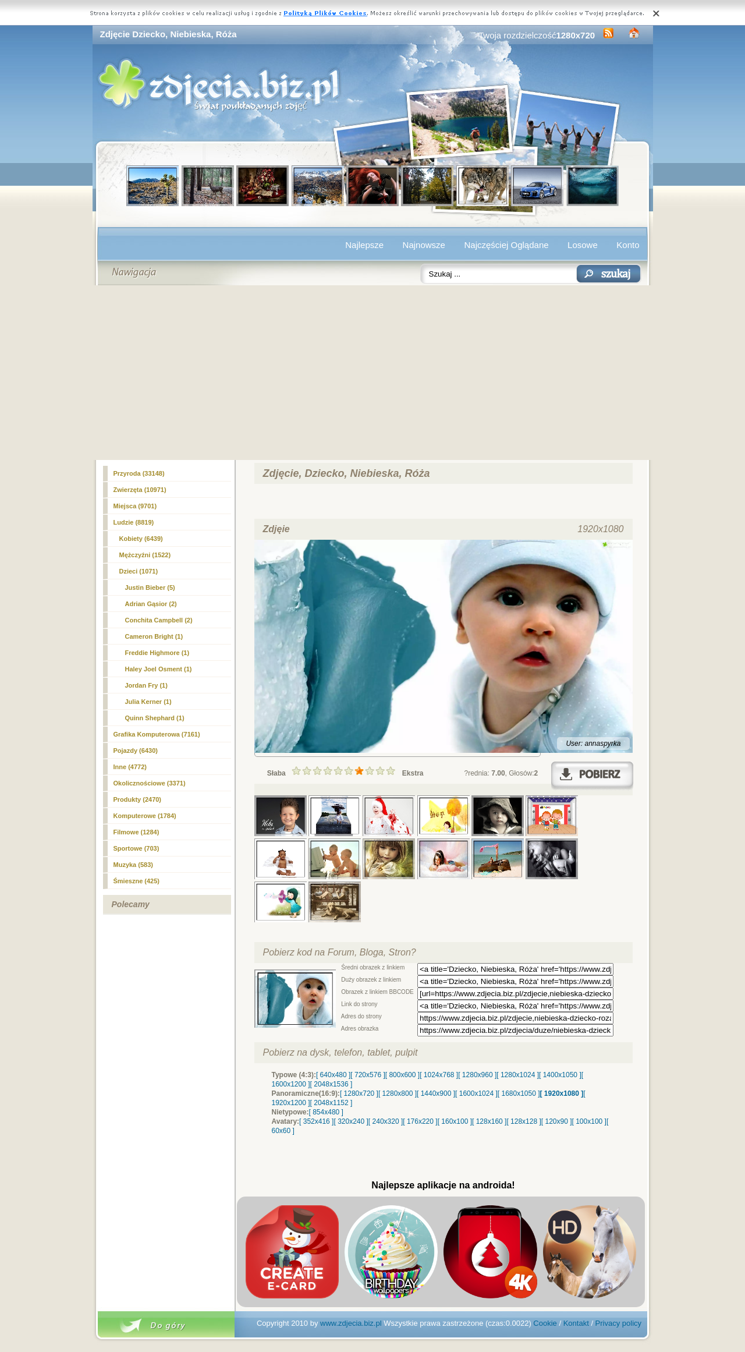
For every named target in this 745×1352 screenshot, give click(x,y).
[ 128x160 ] (489, 1121)
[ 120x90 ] (556, 1121)
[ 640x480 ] (333, 1075)
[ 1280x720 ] (359, 1093)
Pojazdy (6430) (135, 750)
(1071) (138, 571)
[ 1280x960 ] (477, 1075)
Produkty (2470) (137, 799)
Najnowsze (424, 245)
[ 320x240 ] (351, 1121)
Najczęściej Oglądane (506, 245)
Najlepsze (364, 245)
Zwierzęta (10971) (139, 489)
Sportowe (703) (136, 848)
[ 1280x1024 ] (517, 1075)
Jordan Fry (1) (146, 685)
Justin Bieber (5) (150, 587)
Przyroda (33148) (139, 473)
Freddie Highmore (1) (157, 652)
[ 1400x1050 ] (560, 1075)
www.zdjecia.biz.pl (351, 1323)
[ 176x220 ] (420, 1121)
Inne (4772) (130, 766)
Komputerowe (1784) (144, 815)
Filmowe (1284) (136, 832)
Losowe (582, 245)
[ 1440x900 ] (436, 1093)
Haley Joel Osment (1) (158, 669)
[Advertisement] (373, 372)
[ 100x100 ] (589, 1121)
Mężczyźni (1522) (145, 554)
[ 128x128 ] (523, 1121)
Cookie (544, 1323)
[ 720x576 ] (367, 1075)
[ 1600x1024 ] (476, 1093)
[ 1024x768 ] (439, 1075)
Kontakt (576, 1323)
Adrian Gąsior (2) (151, 603)
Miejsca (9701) (135, 505)
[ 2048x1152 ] (331, 1103)
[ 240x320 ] (385, 1121)
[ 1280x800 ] (397, 1093)
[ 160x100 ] (455, 1121)
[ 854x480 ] (326, 1112)
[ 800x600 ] (402, 1075)
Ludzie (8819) (133, 522)
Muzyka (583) (133, 864)
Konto (627, 245)
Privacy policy (618, 1323)
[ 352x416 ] (316, 1121)
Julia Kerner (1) (148, 701)
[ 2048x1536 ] (331, 1084)
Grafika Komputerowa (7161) (156, 734)
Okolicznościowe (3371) (149, 783)
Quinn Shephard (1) (155, 717)
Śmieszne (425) (136, 880)
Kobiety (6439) (141, 538)
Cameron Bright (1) (154, 636)
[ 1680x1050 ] (519, 1093)
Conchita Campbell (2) (159, 620)
